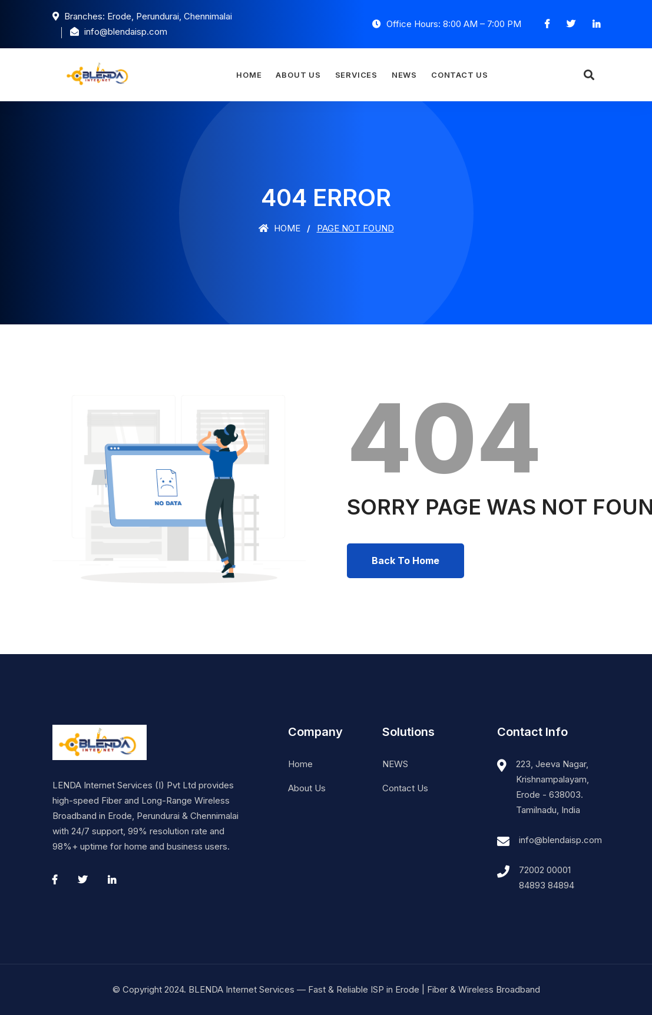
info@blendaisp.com (560, 839)
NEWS (404, 74)
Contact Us (459, 74)
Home (249, 74)
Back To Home (405, 560)
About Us (298, 74)
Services (356, 74)
